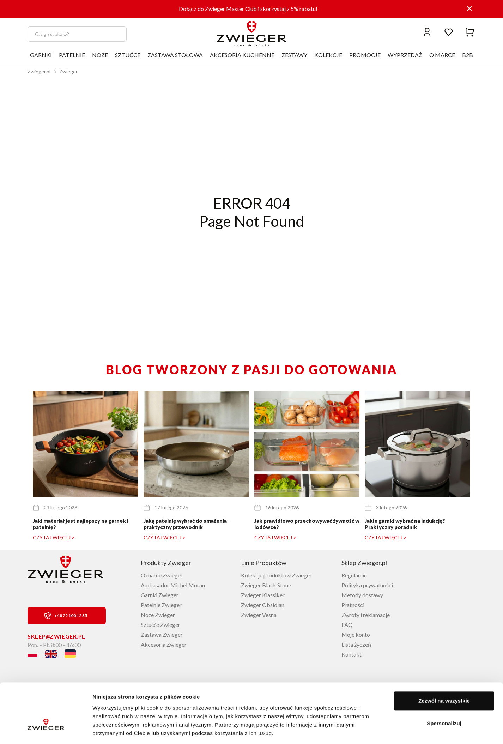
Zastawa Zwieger (162, 634)
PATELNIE (72, 55)
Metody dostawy (362, 595)
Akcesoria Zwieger (164, 644)
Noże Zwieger (158, 614)
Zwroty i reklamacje (365, 614)
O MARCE (442, 55)
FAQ (347, 624)
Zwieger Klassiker (263, 595)
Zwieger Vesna (259, 614)
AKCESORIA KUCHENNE (242, 55)
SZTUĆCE (127, 55)
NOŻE (100, 55)
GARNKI (41, 55)
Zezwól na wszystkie (444, 678)
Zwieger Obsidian (262, 604)
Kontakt (351, 654)
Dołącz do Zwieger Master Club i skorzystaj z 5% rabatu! (248, 8)
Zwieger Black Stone (266, 585)
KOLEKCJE (328, 55)
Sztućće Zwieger (160, 624)
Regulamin (354, 575)
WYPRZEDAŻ (405, 55)
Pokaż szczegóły (113, 730)
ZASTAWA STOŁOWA (175, 55)
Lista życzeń (356, 644)
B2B (467, 55)
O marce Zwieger (162, 575)
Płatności (352, 604)
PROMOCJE (365, 55)
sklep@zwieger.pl (56, 636)
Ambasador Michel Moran (173, 585)
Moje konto (355, 634)
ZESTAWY (294, 55)
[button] (467, 444)
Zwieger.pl (39, 71)
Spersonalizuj (444, 700)
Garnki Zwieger (159, 595)
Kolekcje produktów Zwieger (276, 575)
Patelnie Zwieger (161, 604)
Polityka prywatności (367, 585)
